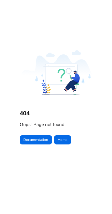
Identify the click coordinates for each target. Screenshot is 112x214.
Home (62, 139)
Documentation (35, 139)
